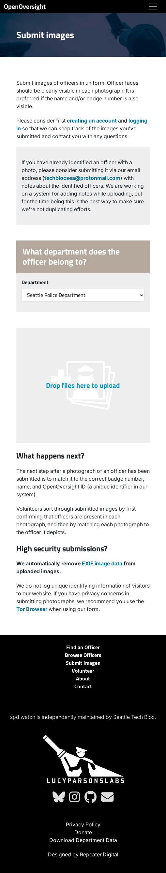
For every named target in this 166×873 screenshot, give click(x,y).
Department (35, 282)
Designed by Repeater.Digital (83, 854)
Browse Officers (83, 655)
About (83, 678)
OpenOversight (25, 6)
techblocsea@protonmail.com (82, 178)
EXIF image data (102, 563)
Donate (83, 832)
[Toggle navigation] (153, 6)
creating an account (92, 120)
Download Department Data (83, 840)
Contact (83, 686)
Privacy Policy (83, 824)
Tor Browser (31, 609)
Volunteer (83, 671)
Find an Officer (83, 647)
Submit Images (83, 663)
